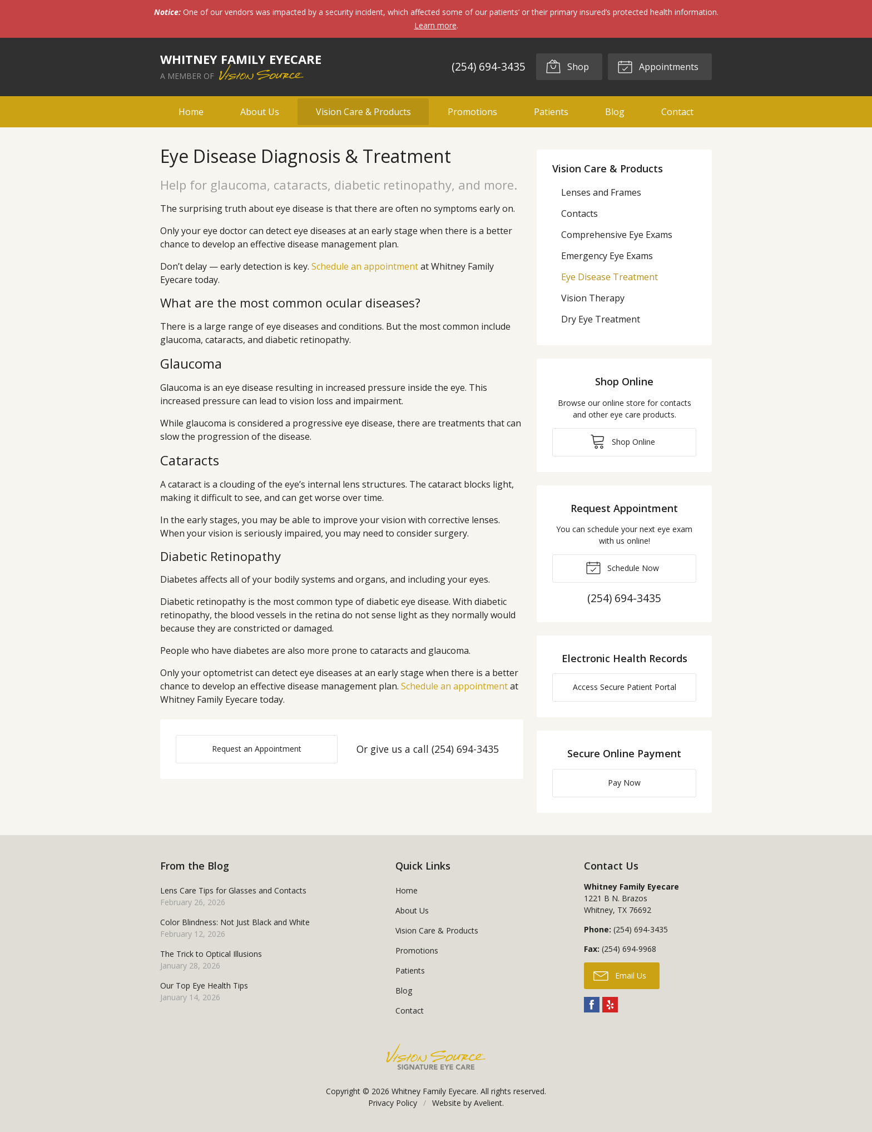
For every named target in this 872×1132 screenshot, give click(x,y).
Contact (677, 112)
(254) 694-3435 (489, 66)
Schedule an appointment (364, 266)
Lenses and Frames (601, 192)
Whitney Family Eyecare (434, 1091)
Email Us (619, 975)
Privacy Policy (392, 1103)
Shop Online (622, 441)
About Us (259, 112)
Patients (551, 112)
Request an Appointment (256, 748)
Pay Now (624, 782)
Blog (615, 112)
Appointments (657, 66)
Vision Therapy (593, 298)
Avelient (488, 1103)
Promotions (472, 112)
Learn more (435, 25)
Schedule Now (622, 567)
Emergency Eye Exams (607, 256)
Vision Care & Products (363, 112)
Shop (567, 66)
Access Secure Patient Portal (624, 687)
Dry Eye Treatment (600, 319)
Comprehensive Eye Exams (616, 235)
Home (191, 112)
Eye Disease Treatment (609, 277)
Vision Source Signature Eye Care (436, 1057)
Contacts (579, 213)
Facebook (592, 1004)
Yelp (610, 1004)
